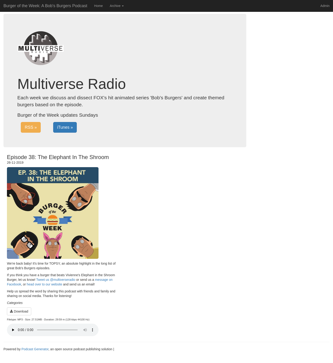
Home (98, 6)
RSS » (31, 127)
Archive (117, 6)
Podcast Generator (35, 349)
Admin (325, 6)
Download (19, 311)
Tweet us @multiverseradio (55, 280)
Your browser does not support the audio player (53, 330)
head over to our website (44, 284)
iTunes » (65, 127)
